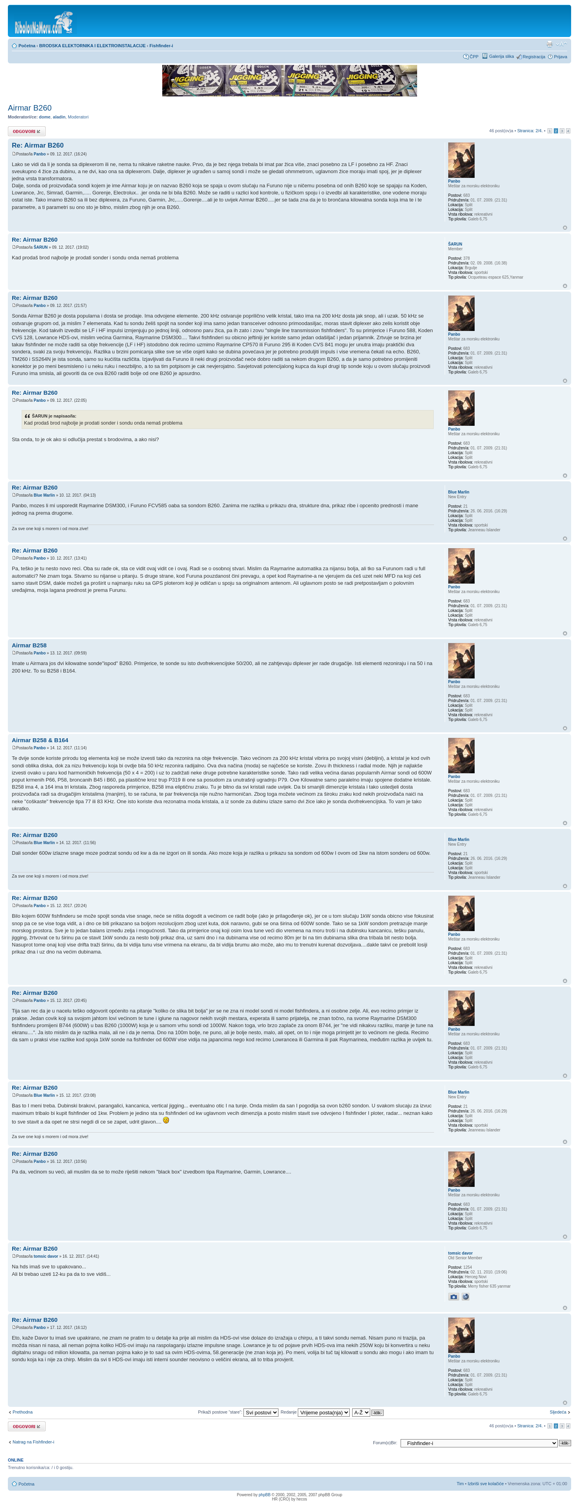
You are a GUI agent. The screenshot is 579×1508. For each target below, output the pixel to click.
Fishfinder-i (161, 45)
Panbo (39, 154)
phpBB (265, 1495)
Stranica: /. (530, 130)
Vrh (565, 227)
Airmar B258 (29, 645)
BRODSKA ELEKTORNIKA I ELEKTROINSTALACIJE (92, 45)
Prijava (560, 56)
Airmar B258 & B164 (40, 740)
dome (44, 117)
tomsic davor (45, 1256)
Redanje (315, 1412)
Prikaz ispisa (549, 44)
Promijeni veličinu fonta (561, 44)
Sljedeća (558, 1412)
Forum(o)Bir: (385, 1442)
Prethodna (23, 1412)
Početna (27, 45)
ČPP (474, 56)
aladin (59, 117)
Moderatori (78, 117)
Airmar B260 (30, 107)
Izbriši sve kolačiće (486, 1483)
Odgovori (27, 131)
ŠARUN (40, 247)
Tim (460, 1483)
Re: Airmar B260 (38, 145)
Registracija (534, 56)
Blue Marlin (44, 495)
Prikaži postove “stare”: (238, 1412)
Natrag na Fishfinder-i (33, 1442)
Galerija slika (501, 56)
